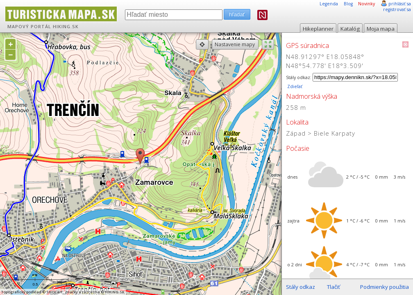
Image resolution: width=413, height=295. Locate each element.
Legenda (329, 4)
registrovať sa (397, 9)
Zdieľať (294, 86)
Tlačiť (333, 286)
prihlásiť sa (399, 4)
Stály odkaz (300, 286)
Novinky (366, 4)
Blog (348, 4)
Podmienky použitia (384, 286)
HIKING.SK (66, 27)
